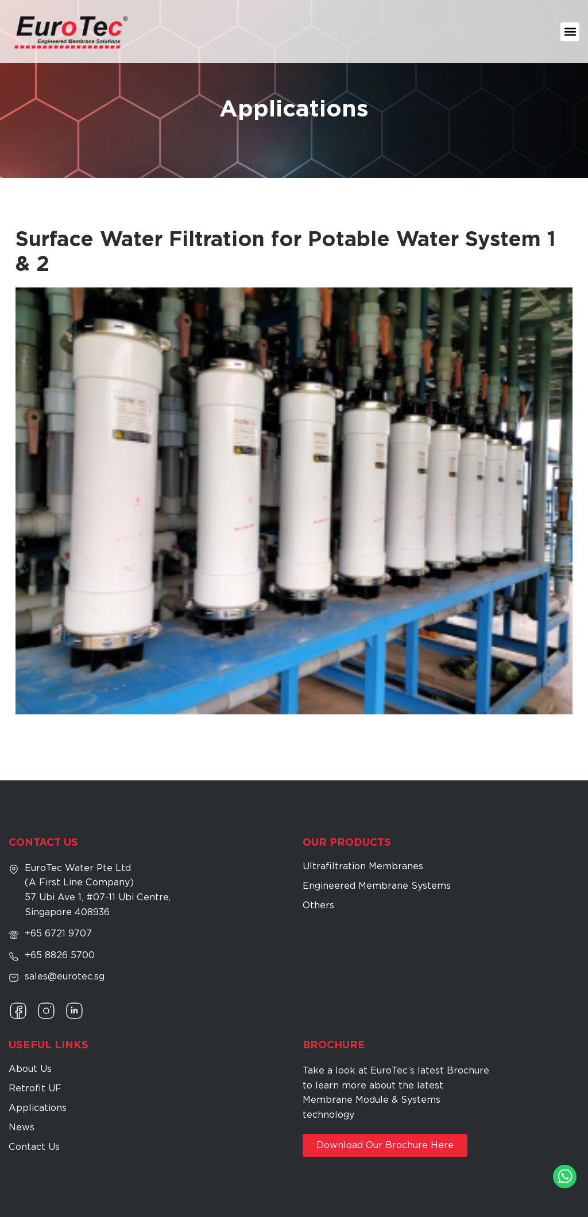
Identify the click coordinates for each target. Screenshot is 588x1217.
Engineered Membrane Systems (377, 885)
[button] (569, 31)
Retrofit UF (35, 1088)
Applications (38, 1107)
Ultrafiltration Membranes (363, 866)
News (21, 1127)
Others (318, 905)
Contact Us (34, 1146)
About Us (30, 1068)
